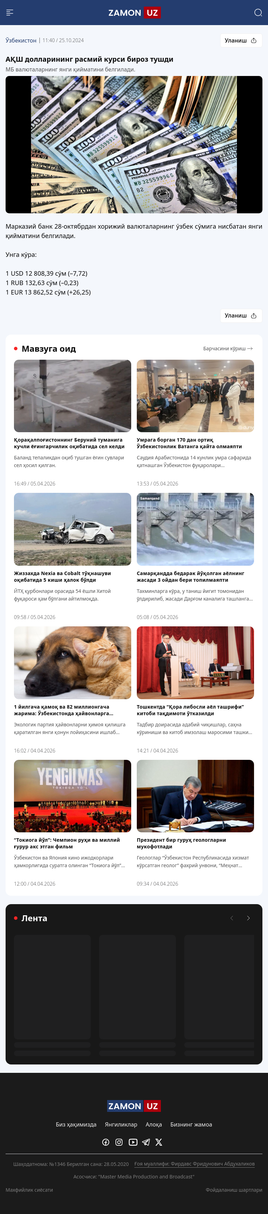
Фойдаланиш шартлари (234, 1189)
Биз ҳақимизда (76, 1124)
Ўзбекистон (21, 40)
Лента (30, 918)
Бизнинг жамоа (191, 1124)
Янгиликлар (121, 1124)
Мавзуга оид (45, 348)
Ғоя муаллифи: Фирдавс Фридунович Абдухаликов (194, 1163)
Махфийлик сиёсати (29, 1189)
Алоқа (154, 1124)
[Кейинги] (248, 918)
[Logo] (134, 12)
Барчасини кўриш (228, 348)
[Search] (258, 12)
